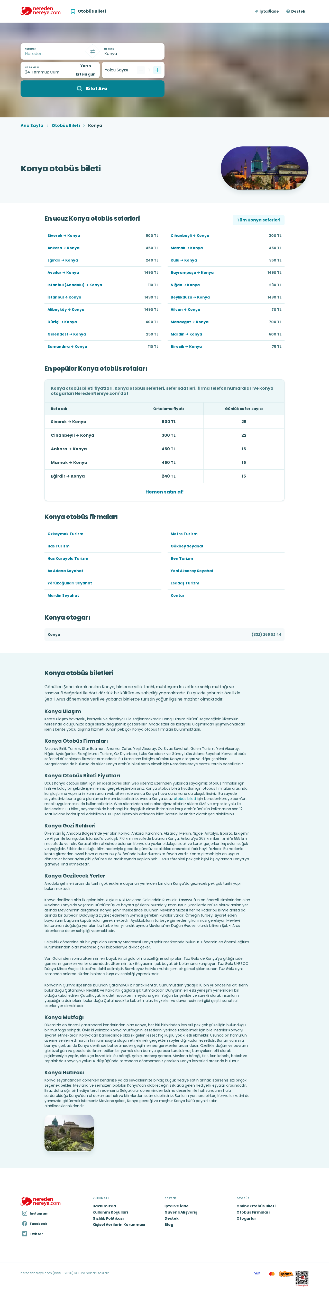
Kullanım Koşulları (110, 1212)
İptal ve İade (176, 1206)
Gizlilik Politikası (108, 1218)
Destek (298, 11)
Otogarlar (246, 1218)
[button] (267, 11)
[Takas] (92, 51)
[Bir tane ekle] (157, 70)
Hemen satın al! (164, 492)
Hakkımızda (104, 1206)
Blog (168, 1224)
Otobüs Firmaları (253, 1212)
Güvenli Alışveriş (180, 1212)
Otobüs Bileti (66, 125)
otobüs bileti (185, 798)
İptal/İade (269, 11)
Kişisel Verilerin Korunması (119, 1224)
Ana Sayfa (32, 125)
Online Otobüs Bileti (256, 1206)
